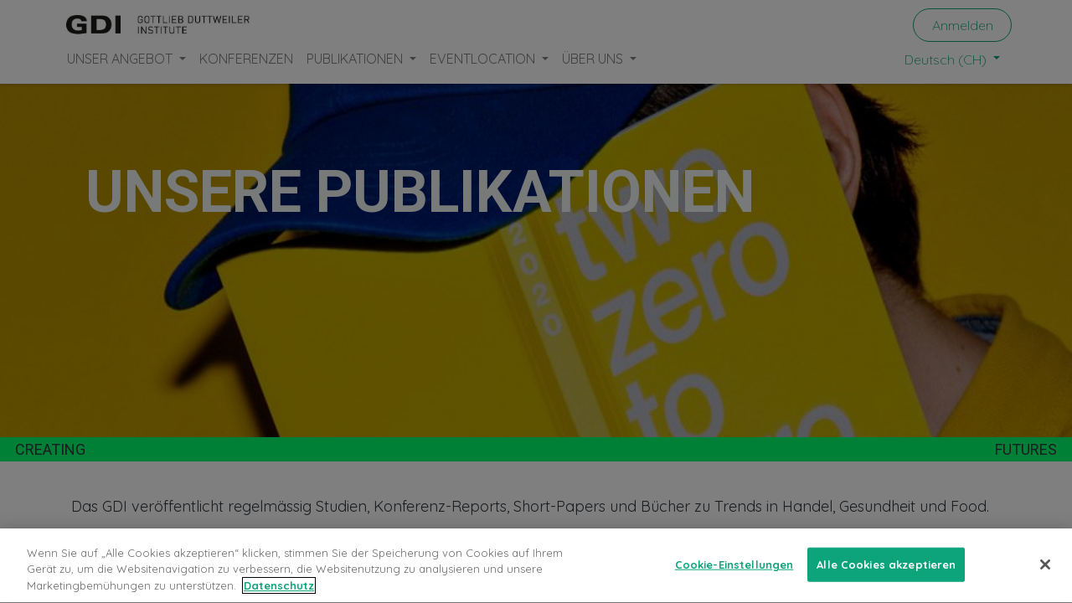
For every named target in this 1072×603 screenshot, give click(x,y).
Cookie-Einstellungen (734, 576)
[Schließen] (1045, 576)
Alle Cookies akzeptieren (886, 576)
